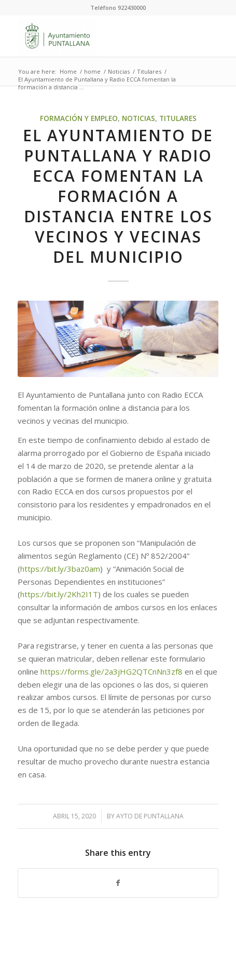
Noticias (138, 118)
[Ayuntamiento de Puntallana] (98, 36)
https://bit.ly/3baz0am (60, 568)
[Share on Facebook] (118, 883)
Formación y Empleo (79, 118)
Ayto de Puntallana (150, 816)
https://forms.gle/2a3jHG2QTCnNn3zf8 (111, 671)
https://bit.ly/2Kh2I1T (59, 594)
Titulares (178, 118)
